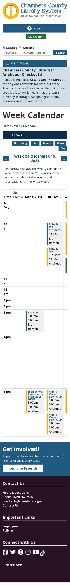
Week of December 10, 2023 (35, 158)
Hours (40, 28)
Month (47, 143)
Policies (8, 530)
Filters (17, 135)
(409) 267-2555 (23, 497)
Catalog (12, 48)
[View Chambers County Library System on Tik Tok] (42, 553)
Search (61, 53)
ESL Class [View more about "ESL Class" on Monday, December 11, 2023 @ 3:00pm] (34, 312)
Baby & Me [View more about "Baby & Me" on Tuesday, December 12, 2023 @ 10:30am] (53, 225)
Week (60, 143)
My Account (36, 37)
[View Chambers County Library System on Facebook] (5, 553)
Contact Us (11, 505)
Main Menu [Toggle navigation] (17, 63)
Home (7, 126)
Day (62, 148)
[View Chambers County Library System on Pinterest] (21, 553)
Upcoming (20, 143)
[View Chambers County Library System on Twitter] (13, 553)
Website (28, 48)
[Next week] (64, 158)
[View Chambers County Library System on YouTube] (36, 553)
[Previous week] (6, 158)
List (35, 143)
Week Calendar (25, 126)
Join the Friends (23, 468)
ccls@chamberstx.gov (26, 501)
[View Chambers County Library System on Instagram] (28, 553)
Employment (12, 526)
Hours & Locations (16, 493)
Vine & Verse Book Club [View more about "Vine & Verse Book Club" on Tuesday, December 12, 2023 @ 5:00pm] (55, 394)
